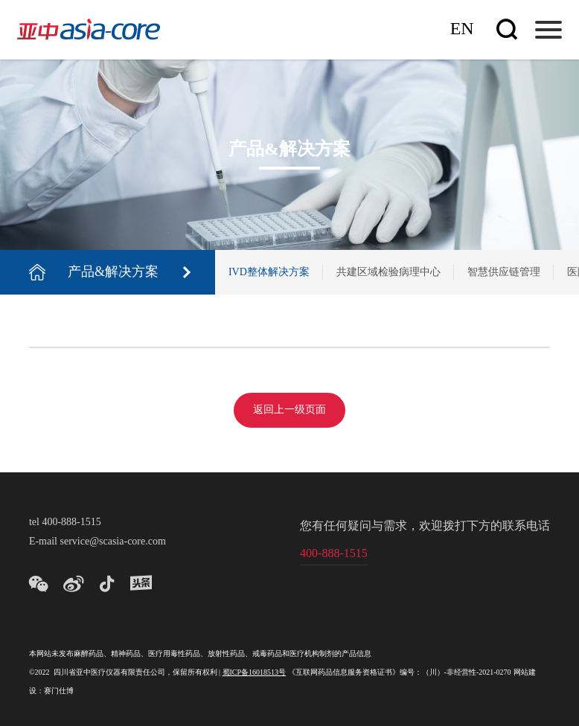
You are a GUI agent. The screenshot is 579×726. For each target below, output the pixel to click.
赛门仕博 (59, 691)
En (462, 29)
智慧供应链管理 (503, 272)
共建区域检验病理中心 (388, 272)
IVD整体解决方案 (269, 272)
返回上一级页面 (289, 410)
